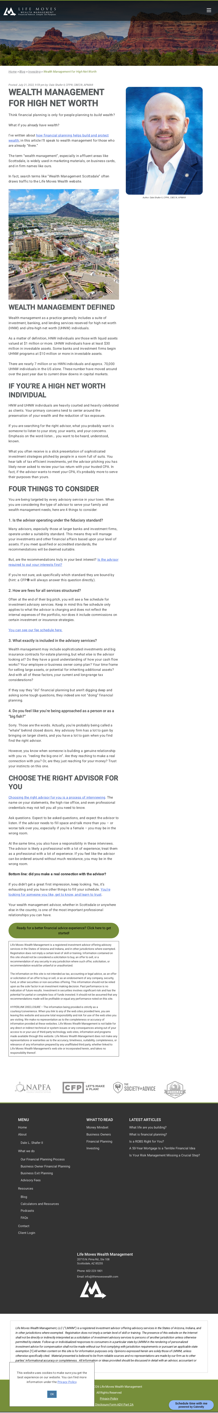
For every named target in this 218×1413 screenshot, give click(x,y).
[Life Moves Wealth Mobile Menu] (209, 10)
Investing (34, 71)
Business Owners (98, 1134)
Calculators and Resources (40, 1204)
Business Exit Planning (37, 1173)
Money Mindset (97, 1127)
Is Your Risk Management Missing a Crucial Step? (164, 1155)
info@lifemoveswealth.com (101, 1276)
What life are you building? (147, 1127)
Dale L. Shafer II (32, 1143)
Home (13, 71)
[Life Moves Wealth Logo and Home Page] (93, 1298)
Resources (25, 1188)
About (22, 1134)
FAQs (24, 1218)
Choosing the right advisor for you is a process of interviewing (57, 797)
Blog (22, 71)
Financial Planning (99, 1141)
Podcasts (27, 1211)
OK (52, 1394)
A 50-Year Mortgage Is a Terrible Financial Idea (162, 1148)
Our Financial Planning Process (43, 1159)
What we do (26, 1151)
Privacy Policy (109, 1398)
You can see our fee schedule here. (35, 630)
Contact (23, 1226)
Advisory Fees (31, 1180)
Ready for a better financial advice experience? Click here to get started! (64, 930)
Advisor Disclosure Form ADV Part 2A (109, 1404)
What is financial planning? (148, 1134)
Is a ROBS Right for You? (146, 1141)
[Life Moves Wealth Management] (29, 15)
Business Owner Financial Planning (45, 1166)
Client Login (26, 1233)
